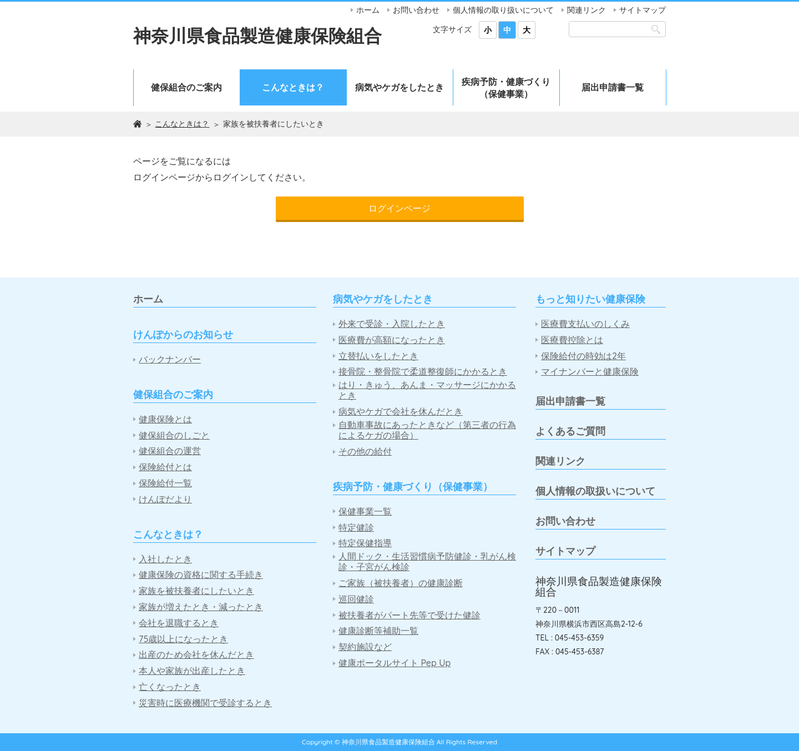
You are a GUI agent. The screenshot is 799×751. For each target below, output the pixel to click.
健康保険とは (165, 419)
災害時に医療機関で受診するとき (205, 703)
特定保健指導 (365, 543)
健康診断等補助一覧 (378, 631)
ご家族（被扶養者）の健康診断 (400, 583)
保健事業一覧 (365, 511)
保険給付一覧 (165, 483)
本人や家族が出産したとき (192, 671)
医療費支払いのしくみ (585, 324)
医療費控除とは (572, 340)
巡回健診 (356, 599)
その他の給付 (365, 451)
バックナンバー (170, 359)
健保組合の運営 (170, 451)
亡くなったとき (170, 687)
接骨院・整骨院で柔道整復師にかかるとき (422, 371)
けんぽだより (165, 499)
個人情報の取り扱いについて (503, 10)
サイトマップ (642, 10)
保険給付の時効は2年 (583, 356)
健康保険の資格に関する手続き (201, 574)
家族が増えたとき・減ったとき (201, 607)
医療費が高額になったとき (391, 340)
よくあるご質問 (570, 431)
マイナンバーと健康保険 (590, 371)
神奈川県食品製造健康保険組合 (257, 35)
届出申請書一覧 (612, 87)
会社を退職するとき (179, 623)
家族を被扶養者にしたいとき (196, 591)
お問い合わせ (416, 10)
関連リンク (586, 10)
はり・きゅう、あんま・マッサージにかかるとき (427, 390)
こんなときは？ (293, 87)
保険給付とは (165, 467)
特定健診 (356, 527)
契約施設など (365, 647)
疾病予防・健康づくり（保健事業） (506, 87)
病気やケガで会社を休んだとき (400, 411)
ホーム (368, 10)
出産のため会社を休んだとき (196, 654)
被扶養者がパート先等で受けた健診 (409, 615)
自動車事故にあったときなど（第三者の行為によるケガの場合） (427, 430)
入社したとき (165, 559)
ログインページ (399, 208)
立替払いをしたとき (378, 356)
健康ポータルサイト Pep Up (394, 663)
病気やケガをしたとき (399, 87)
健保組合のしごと (174, 435)
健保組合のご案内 (186, 87)
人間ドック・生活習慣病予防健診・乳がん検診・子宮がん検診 (427, 561)
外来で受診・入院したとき (391, 324)
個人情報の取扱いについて (595, 491)
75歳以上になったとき (183, 639)
